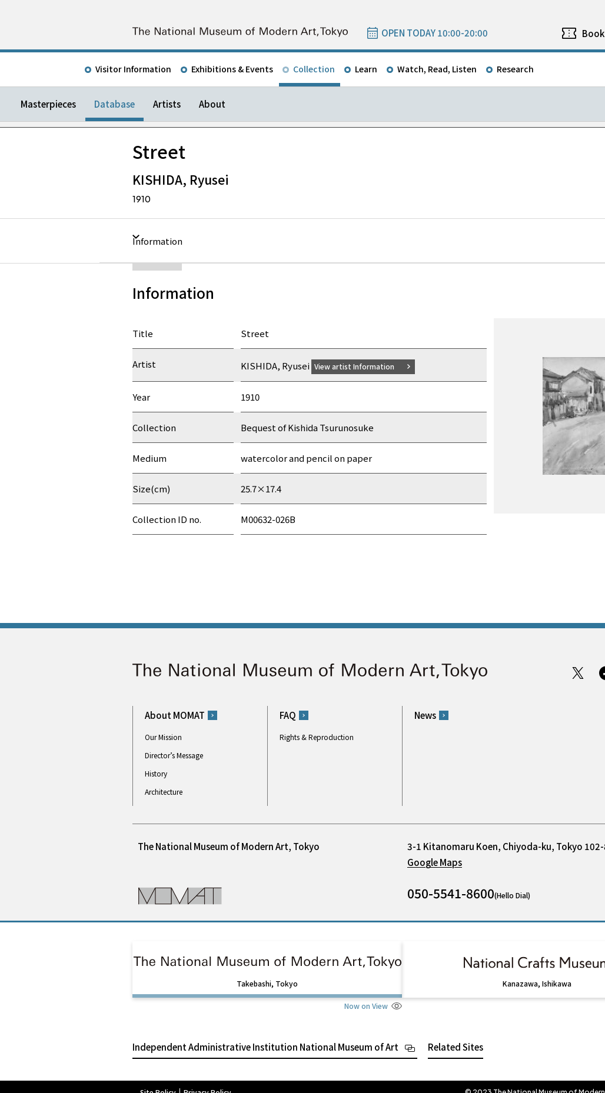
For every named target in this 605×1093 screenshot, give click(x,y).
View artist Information (361, 366)
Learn (366, 69)
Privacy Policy (207, 1081)
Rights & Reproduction (317, 737)
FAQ (288, 715)
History (156, 773)
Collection (314, 69)
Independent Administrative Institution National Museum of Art (265, 1035)
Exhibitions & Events (232, 69)
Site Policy (158, 1081)
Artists (167, 104)
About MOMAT (175, 715)
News (425, 715)
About (212, 104)
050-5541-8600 (450, 893)
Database (114, 104)
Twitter (578, 672)
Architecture (163, 792)
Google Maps (434, 862)
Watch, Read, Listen (437, 69)
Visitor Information (133, 69)
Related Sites (455, 1035)
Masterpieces (48, 104)
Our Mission (163, 737)
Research (515, 69)
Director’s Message (174, 755)
